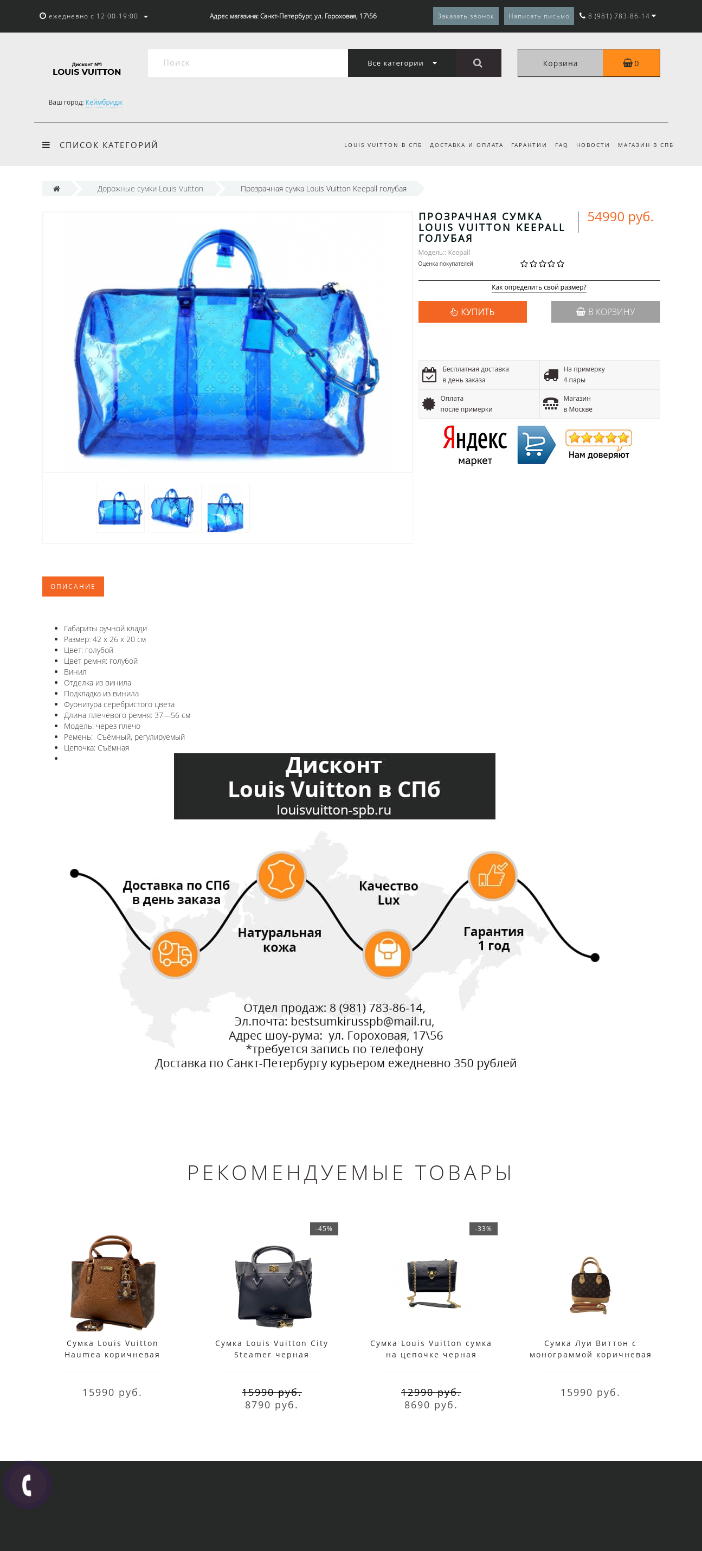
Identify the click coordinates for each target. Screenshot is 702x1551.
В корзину (605, 312)
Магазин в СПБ (646, 145)
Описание (73, 586)
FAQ (558, 145)
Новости (592, 145)
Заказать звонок (465, 16)
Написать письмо (539, 16)
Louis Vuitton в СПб (375, 145)
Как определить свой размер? (539, 288)
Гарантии (524, 145)
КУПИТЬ (477, 311)
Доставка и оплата (460, 145)
